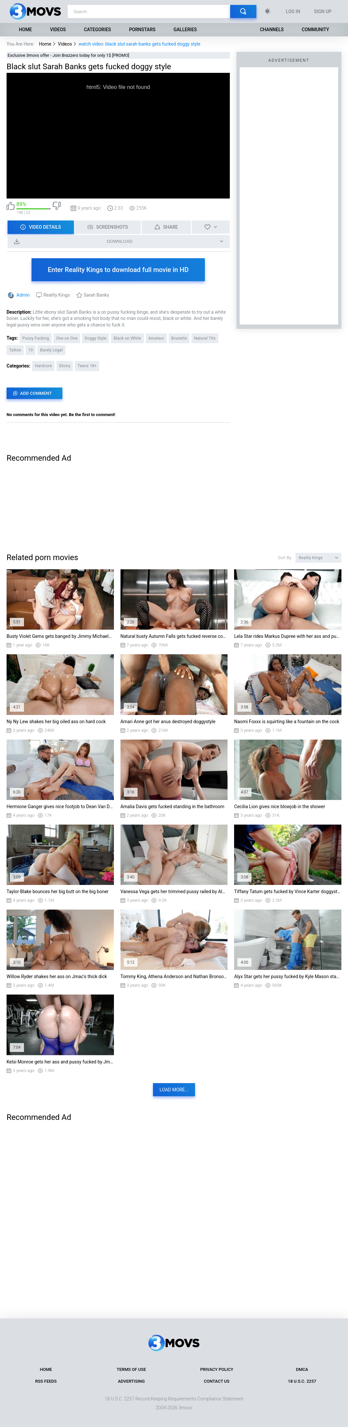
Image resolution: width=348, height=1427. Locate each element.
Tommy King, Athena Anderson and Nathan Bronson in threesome (174, 976)
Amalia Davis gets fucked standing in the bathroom (172, 806)
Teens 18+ (87, 366)
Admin (23, 295)
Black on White (127, 338)
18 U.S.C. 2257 (302, 1381)
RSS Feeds (45, 1381)
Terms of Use (131, 1369)
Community (315, 29)
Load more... (174, 1089)
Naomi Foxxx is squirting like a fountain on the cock (286, 721)
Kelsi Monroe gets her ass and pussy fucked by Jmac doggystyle (60, 1061)
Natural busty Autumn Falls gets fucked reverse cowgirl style (174, 636)
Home (25, 29)
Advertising (131, 1381)
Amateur (156, 338)
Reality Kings (56, 295)
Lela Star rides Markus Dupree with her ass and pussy (287, 636)
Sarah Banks (96, 295)
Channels (272, 29)
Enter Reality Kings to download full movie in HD (118, 270)
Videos (58, 29)
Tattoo (15, 350)
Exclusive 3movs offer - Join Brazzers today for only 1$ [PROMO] (68, 55)
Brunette (179, 338)
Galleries (185, 29)
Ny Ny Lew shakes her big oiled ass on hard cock (56, 721)
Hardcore (43, 366)
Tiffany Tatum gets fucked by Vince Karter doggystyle (287, 891)
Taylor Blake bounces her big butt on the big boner (58, 891)
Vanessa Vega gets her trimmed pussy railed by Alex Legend (174, 891)
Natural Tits (204, 338)
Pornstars (142, 29)
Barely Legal (51, 350)
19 (30, 350)
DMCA (302, 1369)
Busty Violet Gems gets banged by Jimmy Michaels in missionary (60, 636)
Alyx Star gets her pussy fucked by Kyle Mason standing (287, 976)
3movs (185, 1407)
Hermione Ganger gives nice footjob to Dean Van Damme (60, 806)
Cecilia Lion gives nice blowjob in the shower (279, 806)
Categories (97, 29)
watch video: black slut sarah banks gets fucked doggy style (139, 44)
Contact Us (216, 1381)
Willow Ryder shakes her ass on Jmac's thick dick (57, 976)
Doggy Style (95, 338)
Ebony (64, 366)
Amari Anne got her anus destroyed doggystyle (168, 721)
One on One (66, 338)
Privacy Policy (216, 1369)
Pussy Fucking (35, 338)
